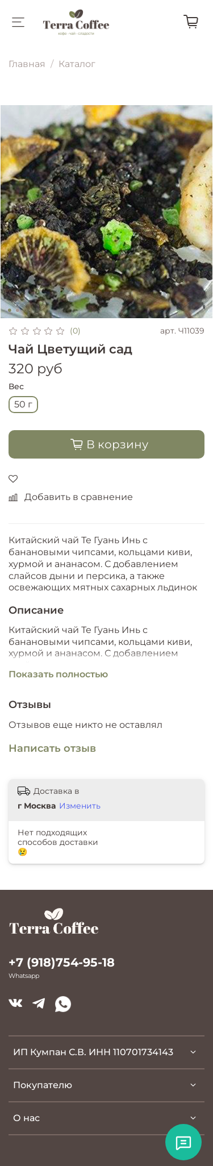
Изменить (80, 806)
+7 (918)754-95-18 (62, 962)
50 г (23, 404)
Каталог (77, 64)
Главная (27, 64)
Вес (16, 387)
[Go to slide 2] (17, 310)
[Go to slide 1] (9, 310)
